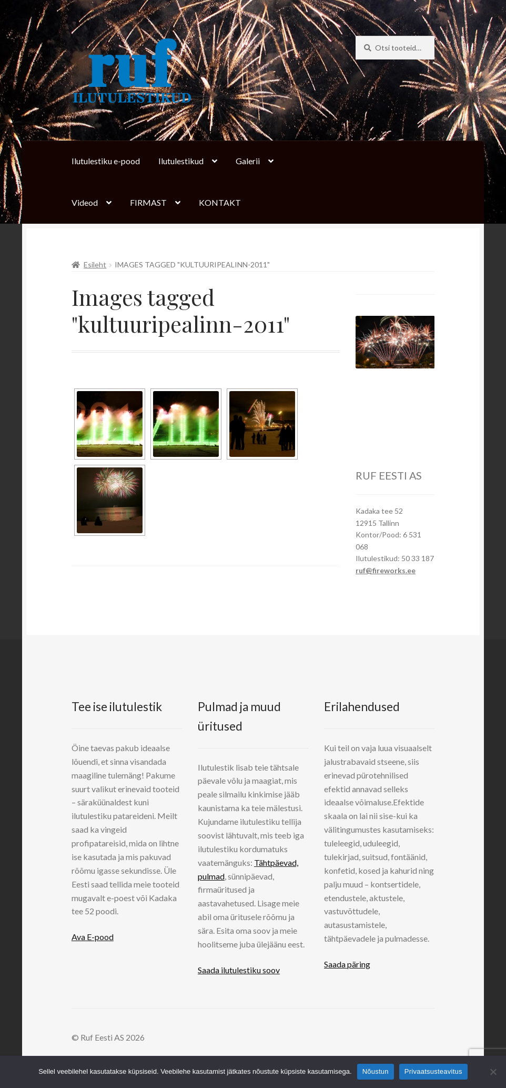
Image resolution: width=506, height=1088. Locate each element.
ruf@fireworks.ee (386, 570)
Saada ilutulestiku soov (239, 970)
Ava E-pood (93, 937)
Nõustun (375, 1071)
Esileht (95, 264)
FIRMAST (148, 202)
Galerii (248, 161)
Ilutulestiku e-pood (106, 161)
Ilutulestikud (181, 161)
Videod (85, 202)
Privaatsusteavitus (433, 1071)
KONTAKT (220, 202)
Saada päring (347, 964)
